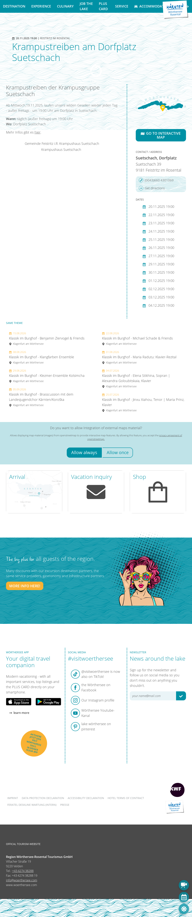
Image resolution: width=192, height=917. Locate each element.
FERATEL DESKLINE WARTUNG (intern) (31, 805)
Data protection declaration (43, 798)
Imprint (12, 798)
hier (37, 132)
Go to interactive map (161, 135)
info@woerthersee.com (21, 880)
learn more (19, 713)
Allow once (118, 452)
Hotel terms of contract (126, 798)
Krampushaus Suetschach (79, 143)
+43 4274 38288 (23, 871)
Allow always (84, 452)
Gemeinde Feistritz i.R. (41, 143)
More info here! (24, 585)
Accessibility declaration (86, 798)
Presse (64, 805)
